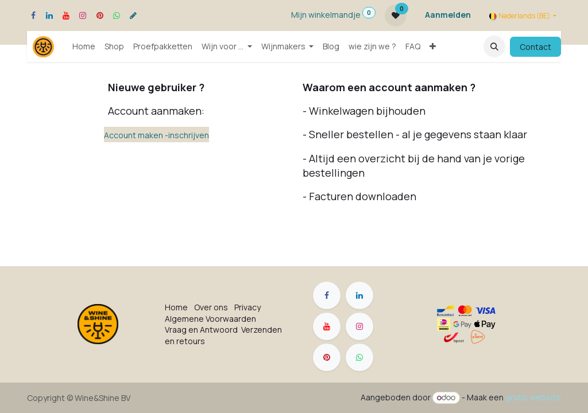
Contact (535, 46)
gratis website (533, 397)
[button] (494, 46)
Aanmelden (448, 14)
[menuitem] (84, 46)
